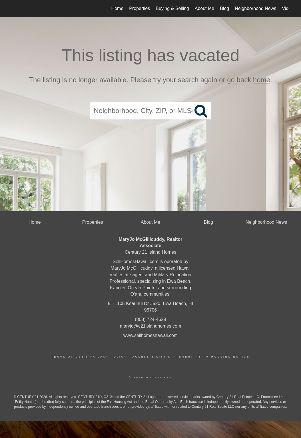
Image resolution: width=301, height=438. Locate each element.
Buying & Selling (172, 8)
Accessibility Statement (163, 356)
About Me (204, 8)
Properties (139, 8)
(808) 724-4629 (150, 319)
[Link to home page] (15, 8)
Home (117, 8)
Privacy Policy (108, 356)
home (261, 80)
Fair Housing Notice (224, 356)
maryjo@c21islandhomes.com (150, 326)
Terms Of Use (68, 356)
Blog (224, 8)
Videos (289, 8)
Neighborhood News (255, 8)
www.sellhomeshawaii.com (150, 335)
